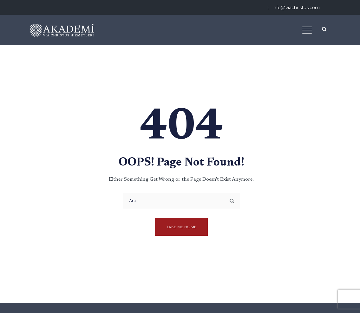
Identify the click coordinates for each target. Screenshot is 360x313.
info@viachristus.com (296, 7)
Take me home (181, 226)
